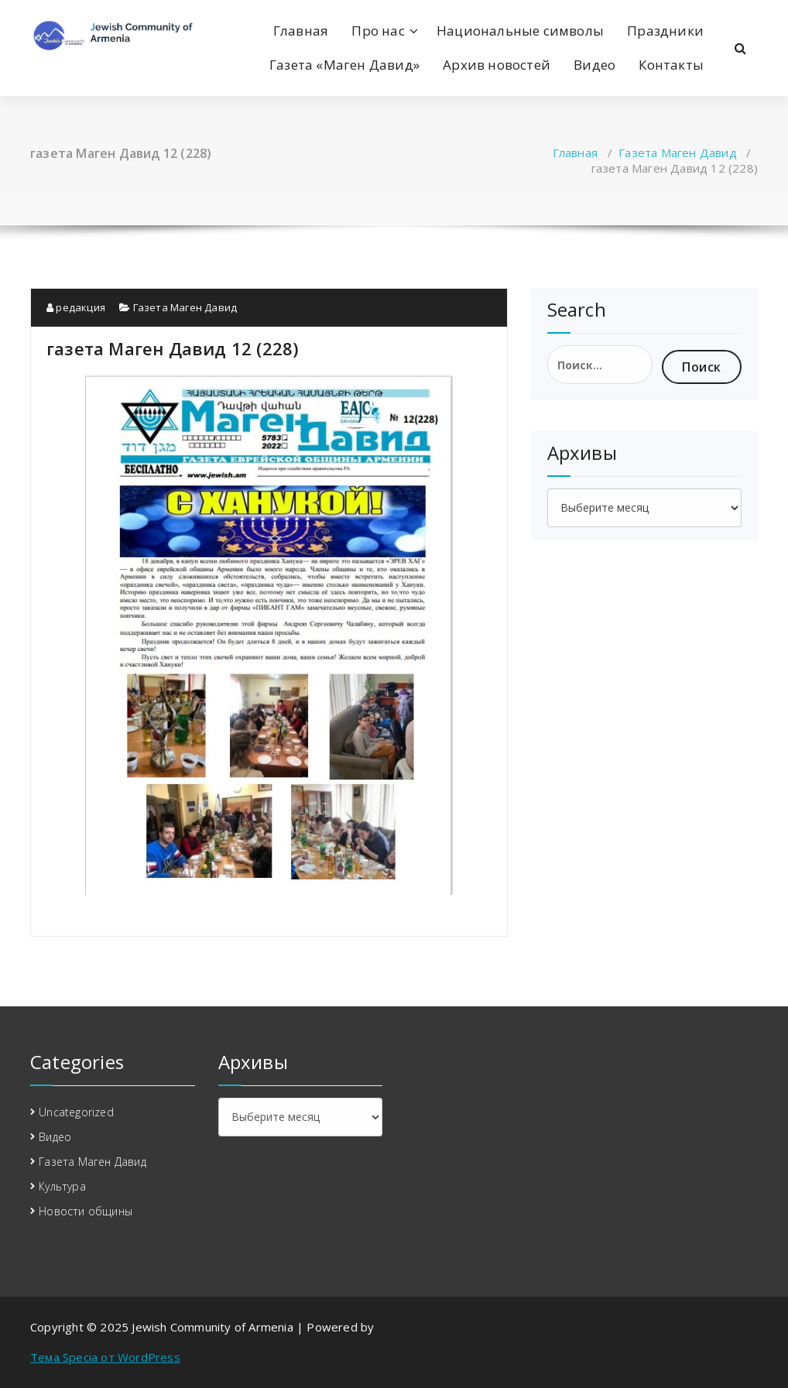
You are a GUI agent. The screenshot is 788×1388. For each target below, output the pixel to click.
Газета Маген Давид (677, 152)
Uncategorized (76, 1112)
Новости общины (85, 1211)
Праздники (665, 30)
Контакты (671, 65)
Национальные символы (520, 30)
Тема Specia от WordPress (105, 1357)
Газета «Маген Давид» (344, 65)
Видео (594, 65)
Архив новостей (496, 65)
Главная (300, 30)
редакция (75, 307)
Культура (62, 1186)
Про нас (377, 30)
